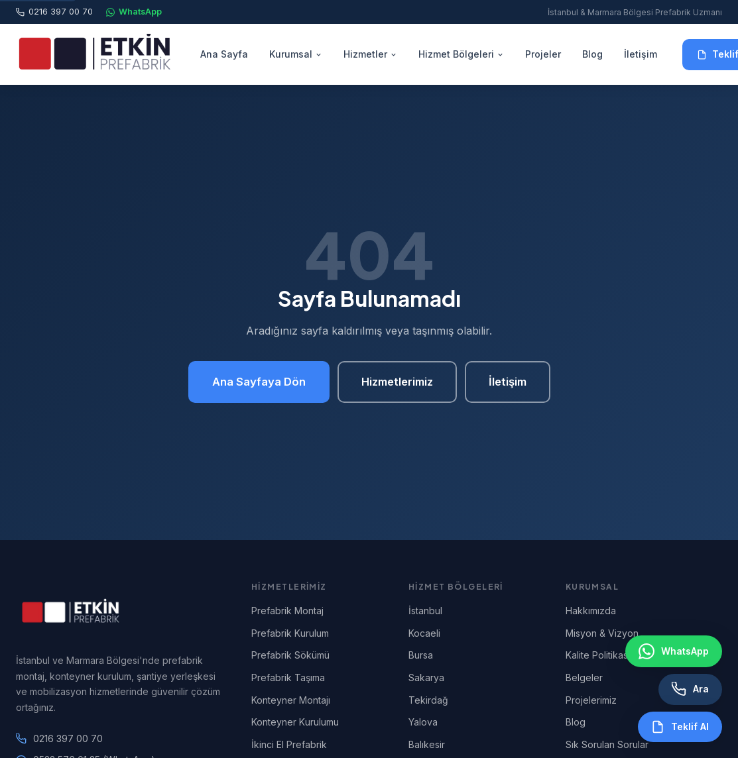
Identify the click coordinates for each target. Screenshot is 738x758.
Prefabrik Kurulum (290, 633)
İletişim (640, 54)
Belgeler (584, 677)
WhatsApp (134, 12)
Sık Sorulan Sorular (607, 744)
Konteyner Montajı (290, 700)
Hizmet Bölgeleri (461, 54)
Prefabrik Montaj (287, 610)
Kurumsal (295, 54)
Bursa (420, 655)
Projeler (543, 54)
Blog (592, 54)
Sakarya (426, 677)
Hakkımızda (591, 610)
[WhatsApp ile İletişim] (673, 651)
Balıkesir (426, 744)
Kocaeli (424, 633)
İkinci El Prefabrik (289, 744)
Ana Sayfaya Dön (259, 381)
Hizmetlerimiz (397, 381)
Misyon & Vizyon (602, 633)
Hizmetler (370, 54)
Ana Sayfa (224, 54)
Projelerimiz (591, 700)
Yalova (423, 722)
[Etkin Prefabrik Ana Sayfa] (95, 54)
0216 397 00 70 (54, 12)
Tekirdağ (428, 700)
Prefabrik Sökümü (290, 655)
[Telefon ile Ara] (690, 689)
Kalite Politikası (598, 655)
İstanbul (425, 610)
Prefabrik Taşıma (288, 677)
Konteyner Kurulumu (295, 722)
